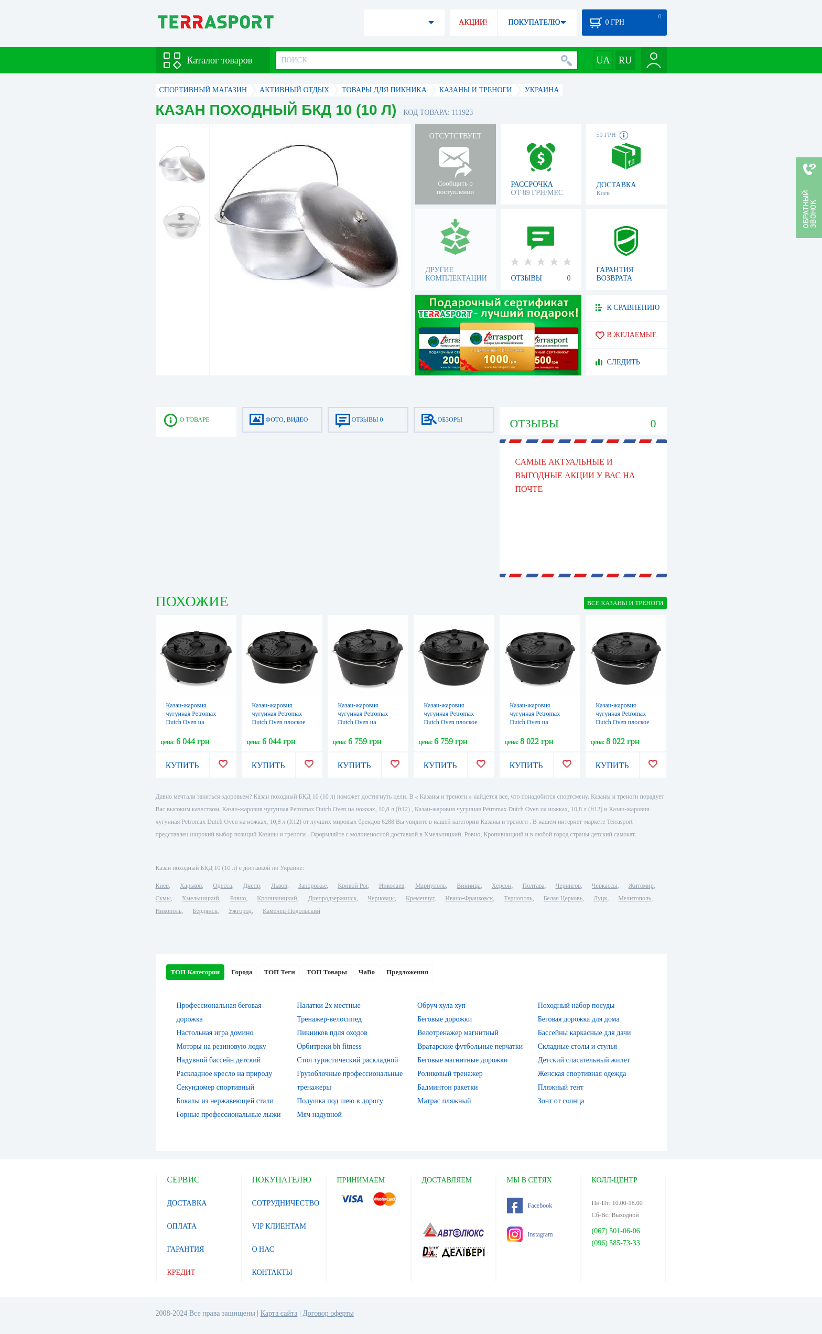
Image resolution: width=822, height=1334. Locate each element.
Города (241, 972)
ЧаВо (367, 972)
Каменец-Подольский (291, 911)
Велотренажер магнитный (458, 1033)
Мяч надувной (319, 1114)
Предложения (407, 972)
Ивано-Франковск (469, 898)
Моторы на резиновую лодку (221, 1046)
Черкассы (605, 885)
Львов (279, 885)
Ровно (238, 898)
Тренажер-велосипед (329, 1019)
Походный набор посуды (576, 1005)
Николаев (391, 885)
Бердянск (205, 911)
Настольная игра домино (215, 1033)
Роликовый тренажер (450, 1074)
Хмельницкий (200, 898)
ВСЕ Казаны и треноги (625, 603)
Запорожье (312, 885)
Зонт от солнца (561, 1101)
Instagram (530, 1234)
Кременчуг (420, 898)
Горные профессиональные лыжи (229, 1114)
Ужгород (240, 911)
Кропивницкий (277, 898)
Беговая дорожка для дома (579, 1019)
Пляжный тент (560, 1087)
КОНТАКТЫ (272, 1272)
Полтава (534, 885)
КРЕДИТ (181, 1272)
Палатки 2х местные (329, 1005)
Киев (162, 885)
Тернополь (518, 898)
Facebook (530, 1205)
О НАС (263, 1249)
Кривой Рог (352, 885)
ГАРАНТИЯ (185, 1249)
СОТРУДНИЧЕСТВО (286, 1203)
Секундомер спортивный (215, 1087)
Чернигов (568, 885)
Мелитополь (634, 898)
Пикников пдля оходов (332, 1033)
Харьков (191, 885)
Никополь (169, 911)
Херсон (502, 885)
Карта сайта (279, 1313)
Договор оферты (328, 1313)
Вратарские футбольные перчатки (470, 1046)
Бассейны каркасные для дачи (584, 1033)
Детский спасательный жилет (584, 1060)
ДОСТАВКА (187, 1203)
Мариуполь (430, 885)
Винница (468, 885)
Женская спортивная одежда (582, 1074)
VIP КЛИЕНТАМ (279, 1226)
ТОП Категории (195, 972)
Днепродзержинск (332, 898)
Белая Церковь (563, 898)
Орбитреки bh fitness (329, 1046)
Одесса (222, 885)
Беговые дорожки (444, 1019)
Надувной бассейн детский (219, 1060)
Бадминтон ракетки (447, 1087)
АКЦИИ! (473, 22)
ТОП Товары (327, 972)
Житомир (641, 885)
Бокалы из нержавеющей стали (225, 1101)
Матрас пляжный (444, 1101)
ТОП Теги (279, 972)
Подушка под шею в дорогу (340, 1101)
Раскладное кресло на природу (225, 1074)
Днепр (251, 885)
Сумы (163, 898)
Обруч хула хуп (441, 1005)
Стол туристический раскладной (347, 1060)
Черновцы (381, 898)
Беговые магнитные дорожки (462, 1060)
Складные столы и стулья (577, 1046)
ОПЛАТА (182, 1226)
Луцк (600, 898)
